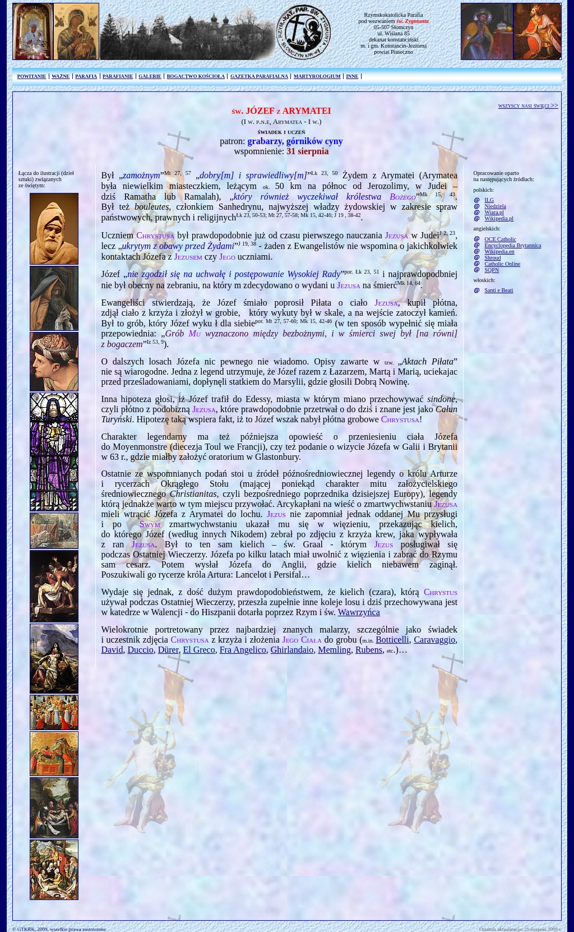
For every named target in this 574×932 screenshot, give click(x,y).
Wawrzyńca (359, 612)
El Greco (199, 649)
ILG (489, 200)
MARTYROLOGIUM (317, 76)
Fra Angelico (243, 649)
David (112, 649)
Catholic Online (503, 264)
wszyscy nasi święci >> (528, 105)
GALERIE (149, 76)
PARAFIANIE (118, 76)
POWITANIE (32, 76)
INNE (352, 76)
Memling (334, 649)
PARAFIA (86, 76)
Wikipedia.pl (499, 218)
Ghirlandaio (292, 649)
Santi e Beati (499, 290)
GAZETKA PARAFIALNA (259, 76)
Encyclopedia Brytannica (513, 245)
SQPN (492, 270)
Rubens (368, 649)
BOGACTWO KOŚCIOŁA (196, 76)
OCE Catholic (500, 239)
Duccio (141, 649)
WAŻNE (61, 76)
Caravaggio (434, 639)
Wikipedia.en (500, 251)
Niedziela (495, 206)
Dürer (168, 649)
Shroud (493, 258)
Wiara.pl (494, 212)
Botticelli (392, 639)
